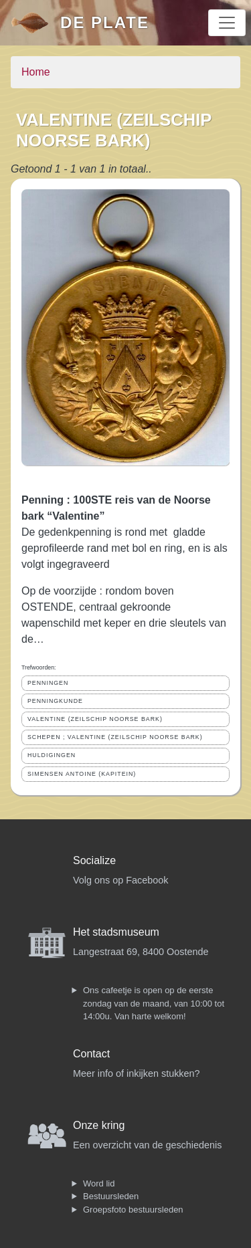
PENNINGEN (47, 683)
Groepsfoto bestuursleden (133, 1210)
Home (35, 72)
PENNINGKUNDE (55, 701)
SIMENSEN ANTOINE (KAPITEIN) (81, 773)
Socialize (94, 860)
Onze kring (98, 1125)
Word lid (98, 1183)
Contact (91, 1053)
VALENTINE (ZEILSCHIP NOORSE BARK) (95, 719)
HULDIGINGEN (51, 755)
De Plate (104, 22)
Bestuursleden (111, 1196)
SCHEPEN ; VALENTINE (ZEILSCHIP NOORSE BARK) (115, 737)
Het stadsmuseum (116, 932)
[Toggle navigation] (227, 22)
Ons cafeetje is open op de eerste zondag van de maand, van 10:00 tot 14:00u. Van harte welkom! (153, 1003)
